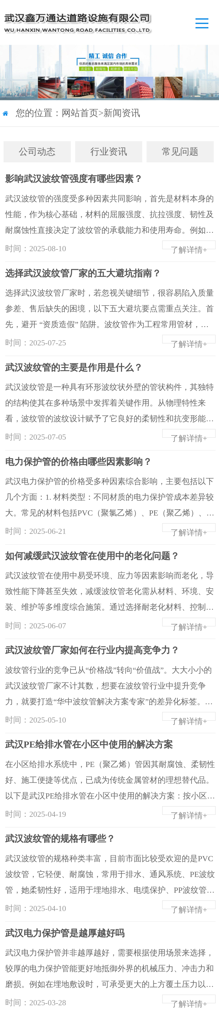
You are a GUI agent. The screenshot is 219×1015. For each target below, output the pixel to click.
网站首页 (80, 114)
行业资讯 (102, 151)
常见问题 (173, 151)
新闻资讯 (121, 114)
